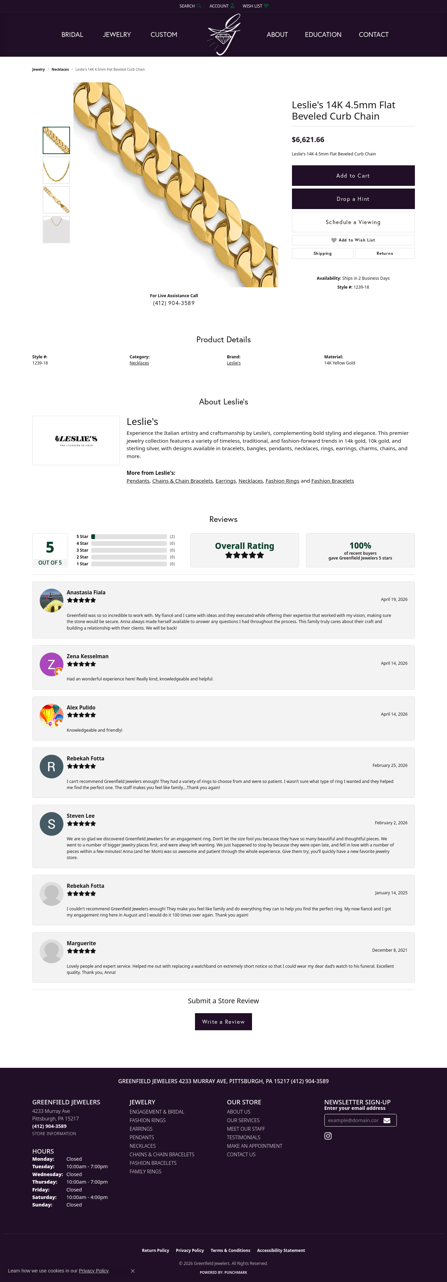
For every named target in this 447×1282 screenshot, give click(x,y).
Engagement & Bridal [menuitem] (157, 1111)
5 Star (82, 536)
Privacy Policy (190, 1250)
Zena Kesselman (88, 656)
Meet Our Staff (246, 1129)
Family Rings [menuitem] (146, 1171)
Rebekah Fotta (85, 758)
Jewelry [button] (117, 34)
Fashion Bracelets (332, 480)
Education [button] (323, 34)
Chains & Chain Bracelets (182, 480)
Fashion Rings (282, 480)
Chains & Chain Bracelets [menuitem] (162, 1154)
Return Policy (155, 1250)
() (172, 536)
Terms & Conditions (230, 1250)
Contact (374, 34)
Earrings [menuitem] (141, 1129)
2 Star (82, 557)
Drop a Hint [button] (353, 198)
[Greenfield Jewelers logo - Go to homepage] (224, 35)
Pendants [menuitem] (142, 1137)
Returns (385, 253)
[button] (189, 6)
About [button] (277, 34)
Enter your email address (355, 1108)
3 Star (82, 550)
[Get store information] (54, 1133)
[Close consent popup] (133, 1271)
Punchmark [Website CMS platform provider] (235, 1272)
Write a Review (223, 1021)
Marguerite (81, 943)
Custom (164, 34)
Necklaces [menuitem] (143, 1146)
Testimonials (244, 1137)
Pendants (138, 480)
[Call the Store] (49, 1126)
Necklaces (60, 69)
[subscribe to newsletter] (387, 1120)
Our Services (243, 1120)
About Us (239, 1111)
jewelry (38, 69)
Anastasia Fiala (86, 592)
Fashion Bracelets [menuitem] (153, 1163)
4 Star (82, 543)
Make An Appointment (254, 1146)
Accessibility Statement (281, 1250)
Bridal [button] (72, 34)
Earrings (225, 480)
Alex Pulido (81, 707)
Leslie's (234, 363)
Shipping (322, 253)
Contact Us (241, 1154)
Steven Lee (81, 815)
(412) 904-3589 (174, 302)
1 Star (82, 564)
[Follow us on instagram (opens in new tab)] (328, 1136)
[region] (175, 184)
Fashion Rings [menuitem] (148, 1120)
